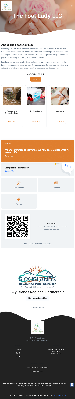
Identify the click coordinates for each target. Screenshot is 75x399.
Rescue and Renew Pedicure (12, 112)
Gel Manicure (36, 111)
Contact (19, 356)
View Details (12, 122)
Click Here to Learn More (37, 298)
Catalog (18, 353)
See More (36, 79)
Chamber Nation (60, 395)
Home (19, 349)
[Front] (7, 6)
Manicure (60, 111)
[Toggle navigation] (72, 6)
